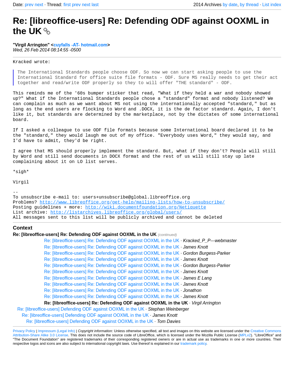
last (95, 4)
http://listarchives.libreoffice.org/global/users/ (116, 241)
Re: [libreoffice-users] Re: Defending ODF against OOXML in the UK (111, 270)
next (39, 4)
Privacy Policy (24, 361)
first (67, 4)
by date (230, 4)
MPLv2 (245, 365)
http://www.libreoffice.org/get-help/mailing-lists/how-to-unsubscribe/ (132, 229)
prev (29, 4)
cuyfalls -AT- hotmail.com (80, 44)
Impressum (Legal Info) (56, 361)
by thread (249, 4)
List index (271, 4)
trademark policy (194, 374)
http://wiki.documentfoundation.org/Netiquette (145, 235)
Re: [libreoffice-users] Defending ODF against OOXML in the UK (80, 339)
